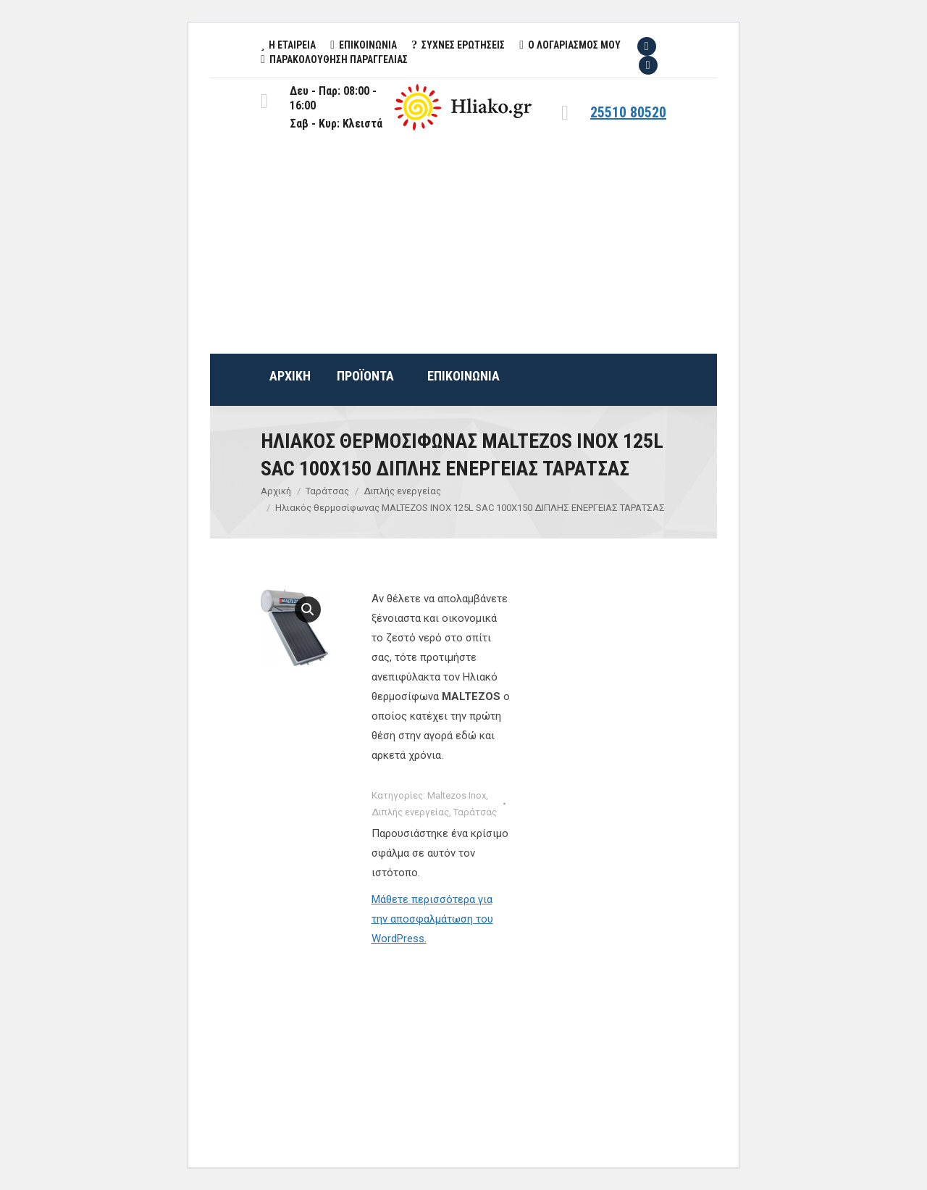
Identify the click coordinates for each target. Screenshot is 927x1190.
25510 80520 (628, 112)
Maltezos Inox (456, 795)
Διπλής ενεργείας (410, 812)
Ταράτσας (475, 812)
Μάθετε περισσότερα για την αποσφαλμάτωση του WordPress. (432, 919)
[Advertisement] (463, 244)
